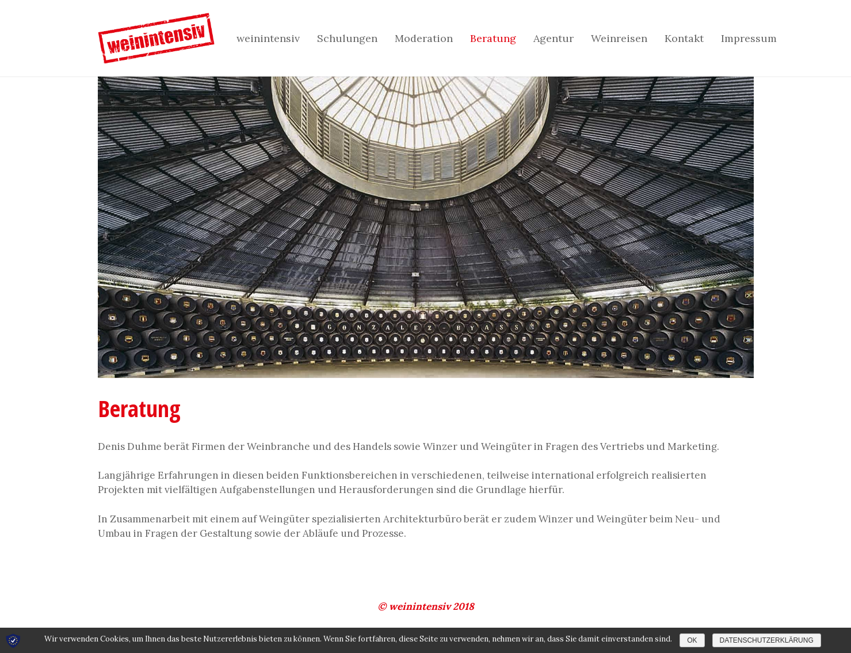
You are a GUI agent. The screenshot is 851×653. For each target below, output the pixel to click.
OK (692, 640)
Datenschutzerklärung (767, 640)
